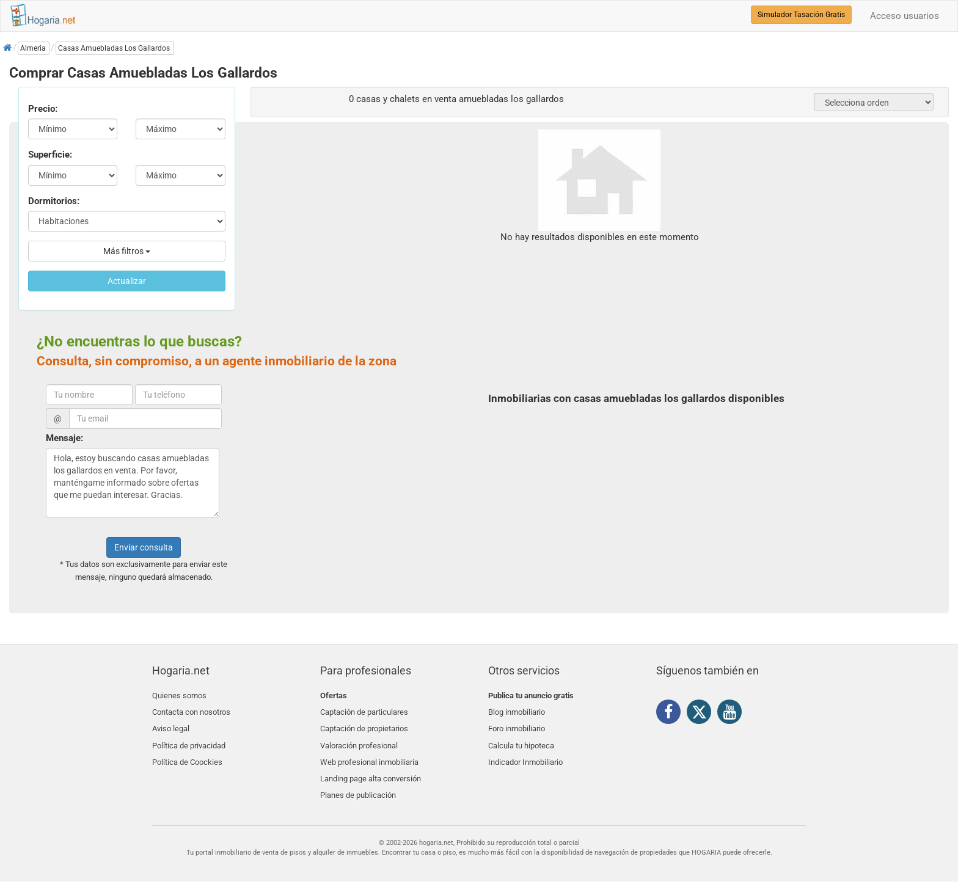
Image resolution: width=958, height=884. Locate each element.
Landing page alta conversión (370, 767)
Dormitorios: (53, 200)
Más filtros (126, 251)
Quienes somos (179, 695)
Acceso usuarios (904, 15)
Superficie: (50, 154)
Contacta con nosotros (191, 710)
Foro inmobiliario (516, 724)
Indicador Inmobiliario (525, 753)
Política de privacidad (188, 738)
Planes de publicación (358, 782)
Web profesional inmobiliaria (369, 753)
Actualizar (127, 281)
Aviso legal (170, 724)
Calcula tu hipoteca (521, 738)
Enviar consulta (143, 547)
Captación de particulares (364, 710)
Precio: (42, 108)
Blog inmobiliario (516, 710)
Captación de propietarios (364, 724)
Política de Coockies (187, 753)
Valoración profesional (359, 738)
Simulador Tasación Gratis (801, 14)
